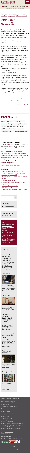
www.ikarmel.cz (25, 105)
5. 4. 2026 (4, 215)
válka (21, 126)
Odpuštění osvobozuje (8, 180)
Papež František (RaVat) (6, 438)
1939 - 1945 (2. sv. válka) (8, 129)
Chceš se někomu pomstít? (10, 186)
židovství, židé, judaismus (20, 131)
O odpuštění (11, 16)
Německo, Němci (6, 131)
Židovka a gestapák (21, 16)
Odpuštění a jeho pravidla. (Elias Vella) (13, 171)
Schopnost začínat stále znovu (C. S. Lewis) (14, 189)
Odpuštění (9, 121)
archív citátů (21, 8)
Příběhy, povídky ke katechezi (10, 126)
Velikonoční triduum (6, 352)
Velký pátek (6, 295)
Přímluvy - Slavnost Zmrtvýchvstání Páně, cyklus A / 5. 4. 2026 (8, 318)
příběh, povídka (22, 124)
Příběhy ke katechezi (8, 144)
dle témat (18, 161)
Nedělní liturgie (9, 242)
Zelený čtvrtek (7, 372)
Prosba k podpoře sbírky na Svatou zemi (8, 335)
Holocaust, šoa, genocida (9, 124)
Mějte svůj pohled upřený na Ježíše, (15, 6)
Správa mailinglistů (9, 206)
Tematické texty (12, 14)
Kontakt (15, 446)
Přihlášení (5, 204)
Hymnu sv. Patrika (9, 432)
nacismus (20, 129)
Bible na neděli (7, 213)
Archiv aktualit (5, 389)
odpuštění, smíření (19, 121)
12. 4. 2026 (9, 215)
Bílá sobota (6, 274)
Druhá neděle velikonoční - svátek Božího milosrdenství (7, 257)
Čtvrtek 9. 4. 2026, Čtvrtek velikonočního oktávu (8, 227)
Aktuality (5, 250)
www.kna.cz (18, 105)
